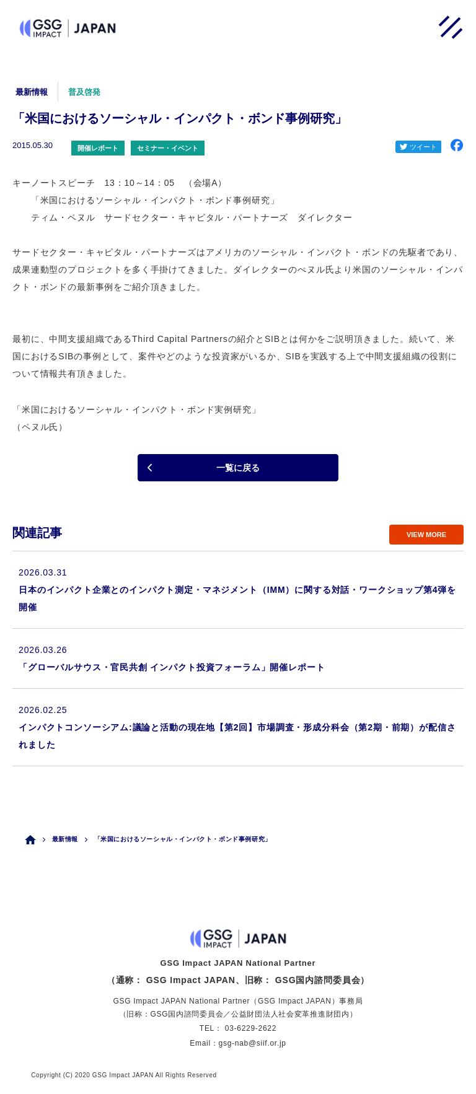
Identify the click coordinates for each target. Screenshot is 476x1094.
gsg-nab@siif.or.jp (252, 1043)
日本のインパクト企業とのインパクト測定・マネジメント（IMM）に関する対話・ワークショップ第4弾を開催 (237, 598)
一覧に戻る (238, 468)
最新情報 (65, 839)
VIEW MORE (426, 534)
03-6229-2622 (250, 1028)
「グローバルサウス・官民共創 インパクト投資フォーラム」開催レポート (172, 667)
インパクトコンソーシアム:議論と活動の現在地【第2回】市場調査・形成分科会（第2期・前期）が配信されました (237, 736)
